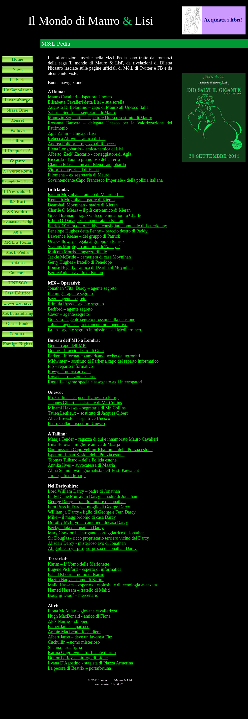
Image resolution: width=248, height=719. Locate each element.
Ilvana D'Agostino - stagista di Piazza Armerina (90, 663)
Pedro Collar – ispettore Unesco (76, 423)
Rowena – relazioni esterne (72, 376)
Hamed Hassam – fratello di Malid (79, 590)
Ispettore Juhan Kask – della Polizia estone (86, 454)
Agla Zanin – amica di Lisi (72, 133)
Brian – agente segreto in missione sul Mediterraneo (94, 329)
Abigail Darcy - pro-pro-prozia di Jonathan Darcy (92, 548)
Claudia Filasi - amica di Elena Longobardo (87, 164)
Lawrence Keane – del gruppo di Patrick (84, 236)
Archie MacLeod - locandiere (74, 631)
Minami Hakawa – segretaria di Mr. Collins (86, 407)
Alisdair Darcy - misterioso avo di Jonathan (87, 543)
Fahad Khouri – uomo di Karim (76, 574)
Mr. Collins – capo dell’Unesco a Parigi (83, 397)
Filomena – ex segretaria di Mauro (78, 175)
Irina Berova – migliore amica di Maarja (84, 444)
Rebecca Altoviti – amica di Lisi (76, 138)
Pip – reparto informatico (70, 366)
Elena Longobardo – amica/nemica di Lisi (85, 148)
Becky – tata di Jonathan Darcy (76, 527)
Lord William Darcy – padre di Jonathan (84, 491)
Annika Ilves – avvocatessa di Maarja (81, 465)
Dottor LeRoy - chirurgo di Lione (78, 657)
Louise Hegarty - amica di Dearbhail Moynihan (90, 267)
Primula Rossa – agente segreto (76, 303)
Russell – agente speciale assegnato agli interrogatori (95, 381)
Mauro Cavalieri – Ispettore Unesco (80, 96)
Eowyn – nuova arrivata (69, 371)
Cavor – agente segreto (68, 314)
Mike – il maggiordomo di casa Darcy (82, 517)
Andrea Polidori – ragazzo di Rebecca (82, 143)
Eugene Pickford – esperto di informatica (84, 569)
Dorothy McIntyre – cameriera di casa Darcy (88, 522)
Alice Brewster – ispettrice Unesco (79, 418)
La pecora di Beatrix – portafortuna (79, 668)
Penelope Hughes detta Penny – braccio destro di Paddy (98, 231)
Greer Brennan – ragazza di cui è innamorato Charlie (95, 215)
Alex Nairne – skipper (67, 621)
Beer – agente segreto (67, 298)
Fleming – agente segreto (70, 293)
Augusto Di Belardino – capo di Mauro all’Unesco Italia (98, 107)
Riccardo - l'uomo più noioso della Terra (84, 159)
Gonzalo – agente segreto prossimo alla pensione (91, 319)
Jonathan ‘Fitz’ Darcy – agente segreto (82, 288)
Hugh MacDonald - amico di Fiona (79, 616)
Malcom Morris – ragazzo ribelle (77, 251)
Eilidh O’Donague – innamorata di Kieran (85, 220)
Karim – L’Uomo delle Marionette (78, 564)
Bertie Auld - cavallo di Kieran (75, 272)
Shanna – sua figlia (65, 647)
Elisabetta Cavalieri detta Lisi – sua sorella (86, 102)
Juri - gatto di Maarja (67, 475)
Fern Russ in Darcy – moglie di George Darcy (89, 506)
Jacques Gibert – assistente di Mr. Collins (85, 402)
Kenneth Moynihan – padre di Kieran (81, 199)
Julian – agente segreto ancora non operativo (87, 324)
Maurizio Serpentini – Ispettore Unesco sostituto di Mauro (100, 117)
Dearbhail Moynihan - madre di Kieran (83, 204)
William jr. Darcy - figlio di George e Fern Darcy (92, 512)
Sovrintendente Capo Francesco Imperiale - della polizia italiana (105, 180)
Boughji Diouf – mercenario (73, 595)
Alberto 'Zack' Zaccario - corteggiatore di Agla (89, 154)
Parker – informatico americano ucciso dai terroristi (94, 355)
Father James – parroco (68, 626)
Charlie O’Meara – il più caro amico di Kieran (89, 210)
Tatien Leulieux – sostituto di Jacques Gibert (88, 413)
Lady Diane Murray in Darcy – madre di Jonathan (92, 496)
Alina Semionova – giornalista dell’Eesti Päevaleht (93, 470)
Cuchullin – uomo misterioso (74, 642)
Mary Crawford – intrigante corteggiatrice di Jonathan (96, 532)
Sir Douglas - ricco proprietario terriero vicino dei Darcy (98, 538)
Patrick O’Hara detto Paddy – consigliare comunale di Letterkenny (107, 225)
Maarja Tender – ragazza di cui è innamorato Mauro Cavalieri (103, 439)
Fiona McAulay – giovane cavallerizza (82, 610)
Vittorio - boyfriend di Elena (73, 169)
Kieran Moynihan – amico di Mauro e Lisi (86, 194)
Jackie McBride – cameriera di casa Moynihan (89, 257)
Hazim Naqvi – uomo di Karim (75, 579)
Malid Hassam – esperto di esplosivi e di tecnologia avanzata (102, 584)
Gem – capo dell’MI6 (67, 345)
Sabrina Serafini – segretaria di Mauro (82, 112)
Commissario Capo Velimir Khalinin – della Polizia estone (100, 449)
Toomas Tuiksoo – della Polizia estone (82, 460)
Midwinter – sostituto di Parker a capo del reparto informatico (103, 361)
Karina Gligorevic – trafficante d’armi (82, 652)
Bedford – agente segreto (70, 309)
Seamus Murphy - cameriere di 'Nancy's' (84, 246)
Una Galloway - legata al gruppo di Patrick (86, 241)
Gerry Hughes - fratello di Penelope (80, 262)
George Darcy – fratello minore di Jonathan (87, 501)
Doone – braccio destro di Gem (76, 350)
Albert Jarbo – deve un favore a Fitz (80, 636)
